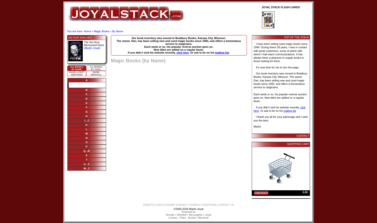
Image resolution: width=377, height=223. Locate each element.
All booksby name (76, 68)
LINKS (159, 205)
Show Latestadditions (76, 73)
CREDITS (148, 205)
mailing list (222, 52)
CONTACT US (226, 205)
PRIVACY (182, 205)
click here (182, 52)
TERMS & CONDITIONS (203, 205)
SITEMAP (170, 205)
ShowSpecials (96, 73)
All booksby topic (96, 68)
